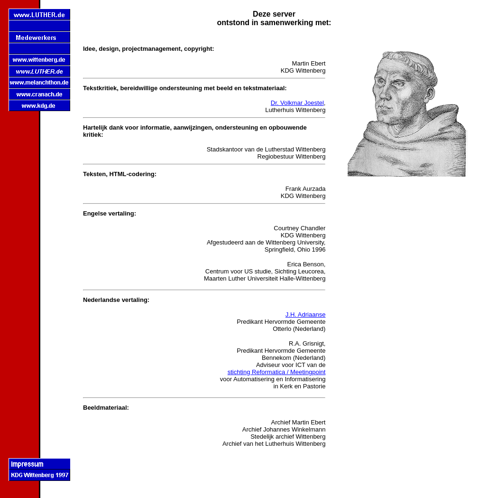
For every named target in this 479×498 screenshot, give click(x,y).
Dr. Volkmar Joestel (297, 102)
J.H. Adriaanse (306, 314)
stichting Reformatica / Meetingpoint (277, 372)
